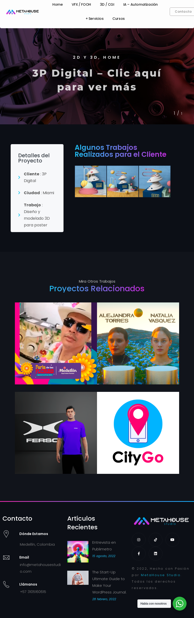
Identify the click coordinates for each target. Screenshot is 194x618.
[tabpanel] (97, 74)
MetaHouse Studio (161, 575)
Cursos (118, 18)
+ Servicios (95, 18)
